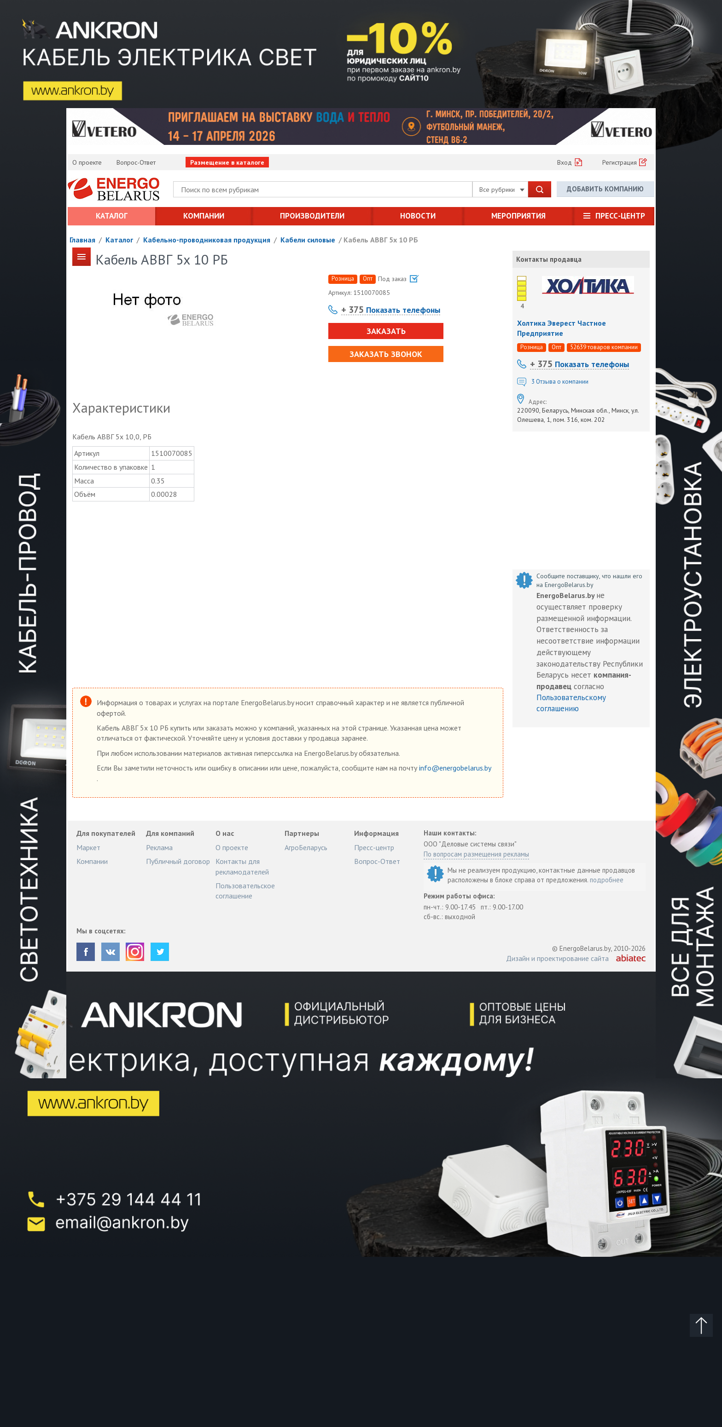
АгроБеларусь (306, 847)
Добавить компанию (605, 188)
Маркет (88, 847)
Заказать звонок (385, 354)
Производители (312, 216)
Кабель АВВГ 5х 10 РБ (381, 239)
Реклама (159, 847)
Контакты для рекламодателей (242, 866)
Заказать (385, 331)
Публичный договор (178, 861)
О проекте (87, 162)
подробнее (606, 879)
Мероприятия (518, 216)
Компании (203, 216)
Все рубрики (501, 189)
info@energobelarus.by (455, 767)
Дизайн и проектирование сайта (557, 958)
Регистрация (619, 162)
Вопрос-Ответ (136, 162)
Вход (564, 162)
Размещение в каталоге (227, 162)
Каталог (112, 216)
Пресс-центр (620, 216)
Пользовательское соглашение (245, 890)
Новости (418, 216)
